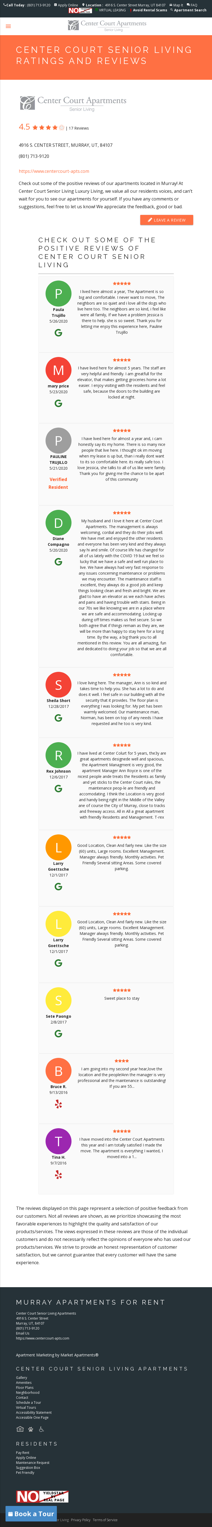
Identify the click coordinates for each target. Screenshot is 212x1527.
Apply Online (68, 5)
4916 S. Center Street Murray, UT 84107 (126, 5)
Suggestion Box (28, 1467)
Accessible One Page (32, 1417)
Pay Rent (22, 1452)
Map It (178, 5)
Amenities (23, 1382)
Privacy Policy (81, 1520)
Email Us (22, 1333)
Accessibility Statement (34, 1412)
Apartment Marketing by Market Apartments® (57, 1355)
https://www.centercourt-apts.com (54, 171)
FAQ (194, 5)
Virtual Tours (26, 1407)
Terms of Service (105, 1520)
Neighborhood (27, 1392)
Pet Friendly (25, 1472)
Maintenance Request (32, 1462)
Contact (22, 1397)
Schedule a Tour (28, 1402)
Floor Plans (24, 1387)
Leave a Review (167, 220)
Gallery (21, 1377)
